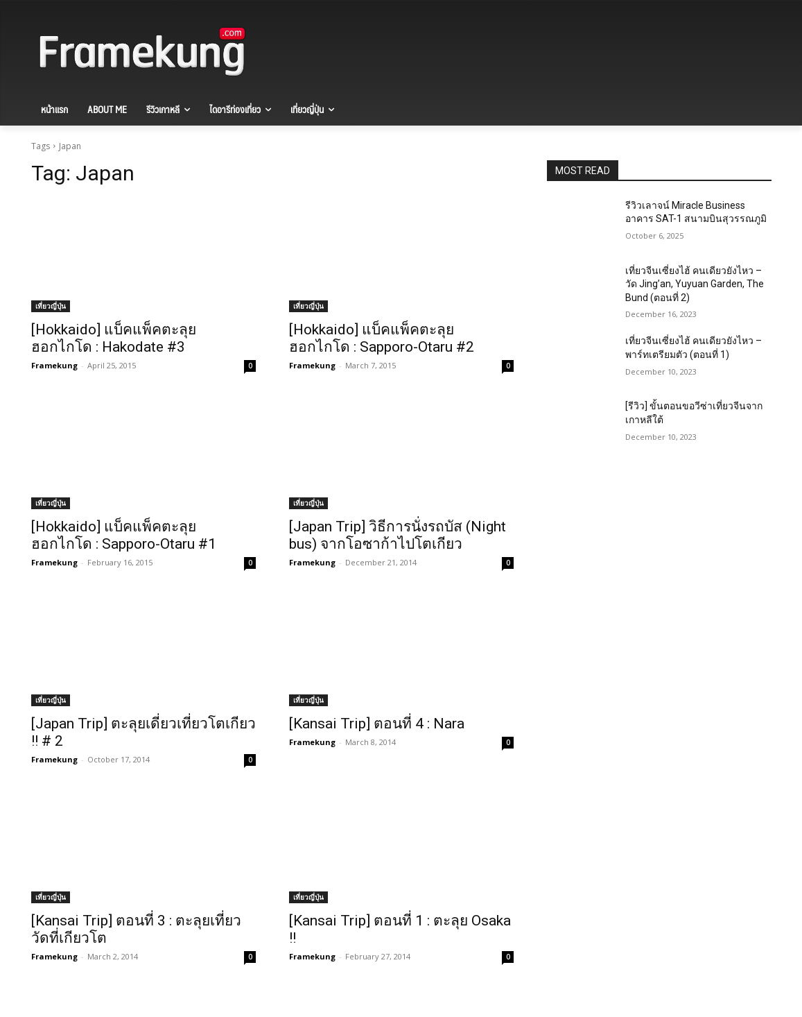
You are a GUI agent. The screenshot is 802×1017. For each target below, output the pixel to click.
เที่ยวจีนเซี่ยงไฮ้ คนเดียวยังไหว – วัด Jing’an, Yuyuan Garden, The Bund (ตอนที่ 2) (694, 284)
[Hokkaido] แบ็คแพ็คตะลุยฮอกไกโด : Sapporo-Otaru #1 (123, 535)
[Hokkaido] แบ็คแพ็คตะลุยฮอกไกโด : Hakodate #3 (113, 338)
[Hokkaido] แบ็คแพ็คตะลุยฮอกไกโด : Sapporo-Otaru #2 (381, 338)
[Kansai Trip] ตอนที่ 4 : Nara (376, 723)
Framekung (54, 365)
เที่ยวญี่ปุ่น (50, 306)
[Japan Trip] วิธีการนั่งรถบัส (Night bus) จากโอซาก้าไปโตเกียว (397, 535)
